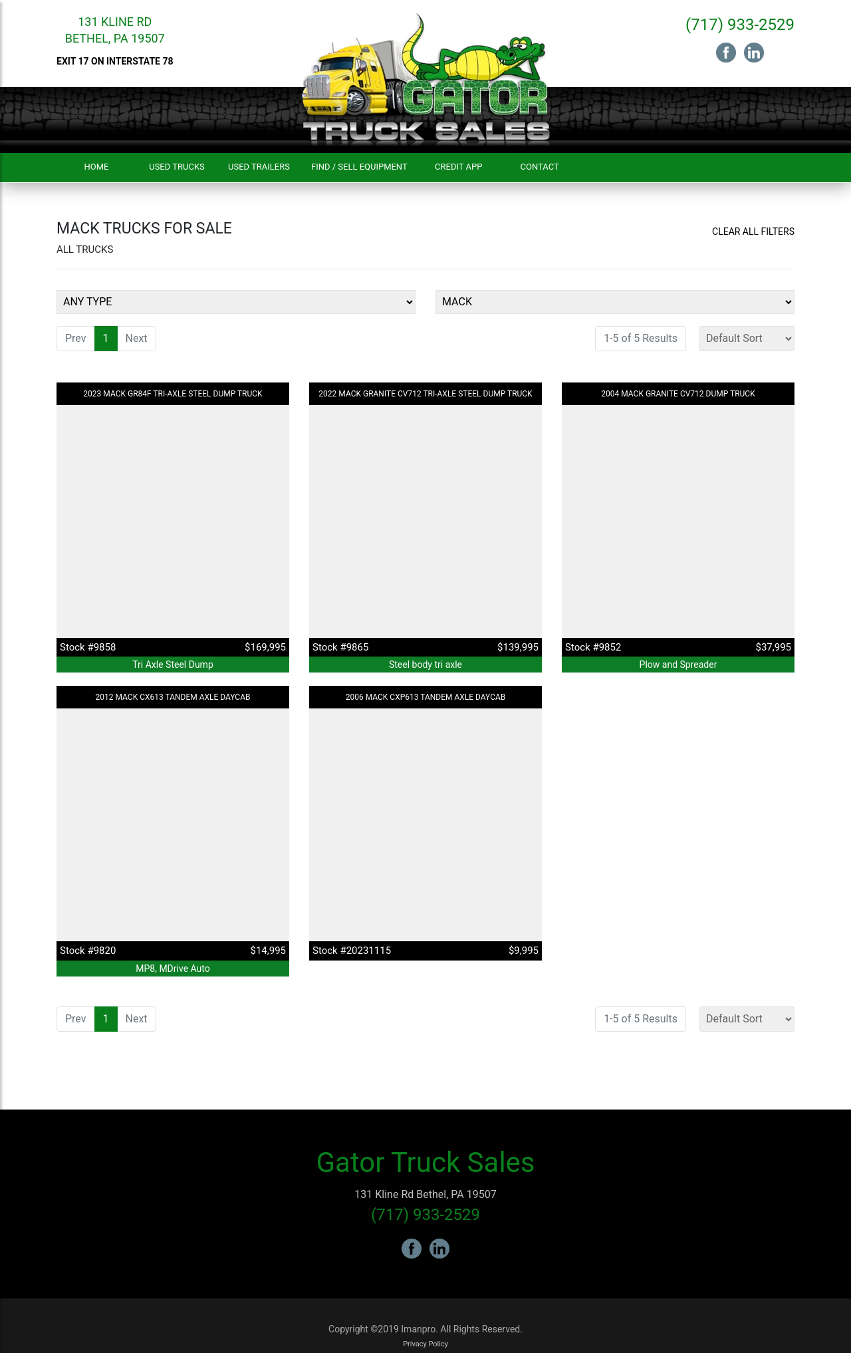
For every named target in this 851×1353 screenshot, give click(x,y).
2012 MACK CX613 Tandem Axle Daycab (173, 697)
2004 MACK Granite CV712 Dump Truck (678, 393)
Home (96, 167)
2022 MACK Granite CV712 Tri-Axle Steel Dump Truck (425, 393)
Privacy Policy (425, 1344)
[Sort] (746, 338)
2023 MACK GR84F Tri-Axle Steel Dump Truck (172, 393)
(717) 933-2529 (739, 24)
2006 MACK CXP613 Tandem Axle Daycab (426, 697)
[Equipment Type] (236, 302)
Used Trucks (177, 167)
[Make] (614, 302)
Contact (540, 167)
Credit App (458, 167)
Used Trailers (259, 167)
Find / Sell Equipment (359, 167)
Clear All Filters (753, 231)
